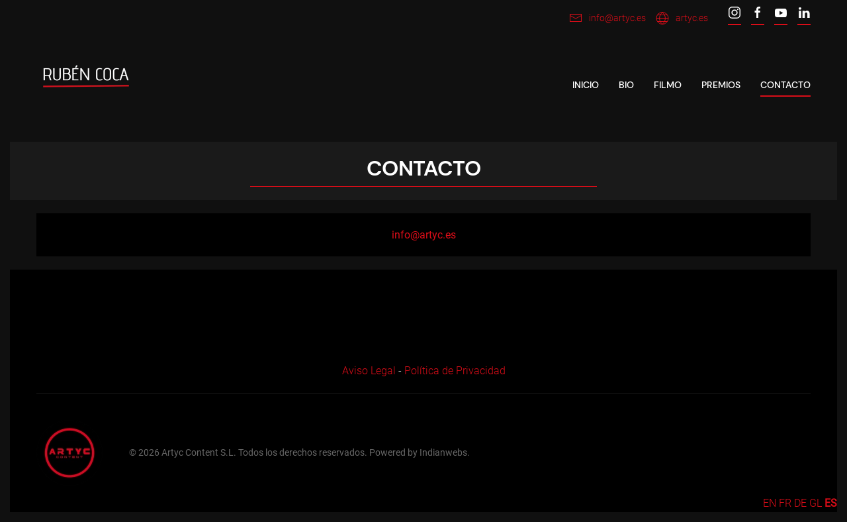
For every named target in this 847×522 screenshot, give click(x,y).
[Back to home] (86, 85)
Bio (626, 85)
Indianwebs (443, 452)
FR (785, 503)
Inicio (585, 85)
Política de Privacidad (455, 370)
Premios (720, 85)
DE (800, 503)
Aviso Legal (369, 370)
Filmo (668, 85)
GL (815, 503)
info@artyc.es (607, 18)
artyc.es (682, 18)
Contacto (785, 85)
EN (769, 503)
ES (831, 503)
